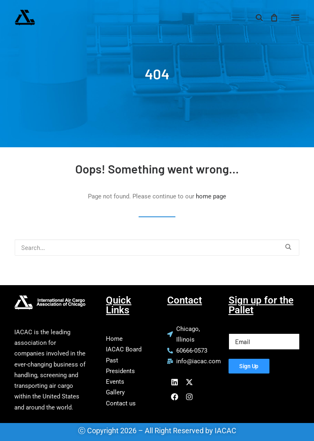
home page (211, 196)
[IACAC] (64, 17)
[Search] (255, 17)
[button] (295, 17)
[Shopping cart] (270, 17)
